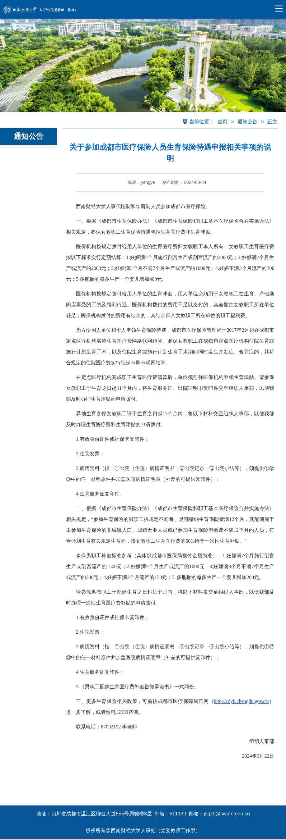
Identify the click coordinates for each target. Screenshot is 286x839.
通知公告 (247, 121)
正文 (272, 121)
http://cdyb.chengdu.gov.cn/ (241, 701)
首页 (222, 121)
